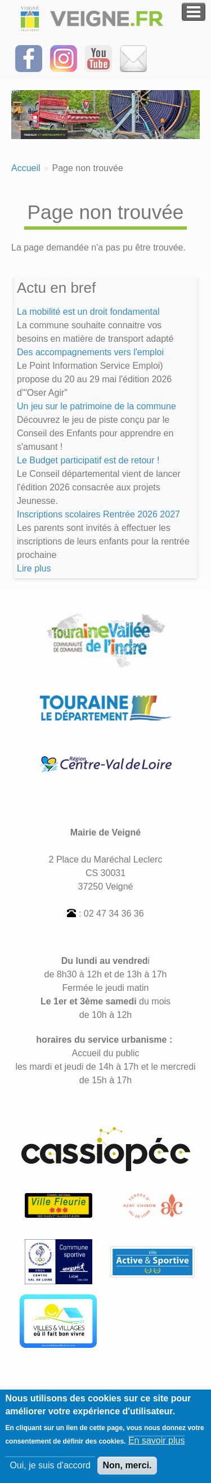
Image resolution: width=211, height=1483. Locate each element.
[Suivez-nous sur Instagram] (63, 57)
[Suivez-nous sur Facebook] (29, 57)
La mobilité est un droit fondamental (88, 311)
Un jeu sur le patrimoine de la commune (96, 406)
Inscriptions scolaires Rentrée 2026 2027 (98, 514)
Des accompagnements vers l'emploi (90, 352)
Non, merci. (126, 1471)
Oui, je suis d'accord (50, 1471)
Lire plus (34, 568)
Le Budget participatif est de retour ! (88, 460)
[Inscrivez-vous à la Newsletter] (133, 57)
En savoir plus (156, 1446)
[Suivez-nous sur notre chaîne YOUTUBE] (98, 57)
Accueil (26, 168)
